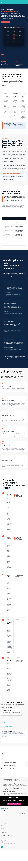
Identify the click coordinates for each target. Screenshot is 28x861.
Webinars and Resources (5, 830)
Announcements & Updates (5, 835)
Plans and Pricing (22, 813)
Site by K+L (2, 844)
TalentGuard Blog (4, 832)
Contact (2, 841)
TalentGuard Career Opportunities (6, 823)
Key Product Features (23, 816)
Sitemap (2, 842)
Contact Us (2, 825)
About (2, 822)
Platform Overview (22, 811)
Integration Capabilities (23, 815)
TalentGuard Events (4, 833)
